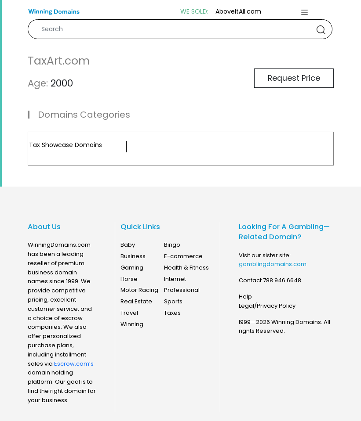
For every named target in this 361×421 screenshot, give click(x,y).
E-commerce (183, 256)
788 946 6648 (282, 280)
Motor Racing (139, 290)
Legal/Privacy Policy (267, 306)
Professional (182, 290)
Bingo (172, 245)
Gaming (131, 267)
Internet (175, 279)
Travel (129, 313)
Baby (127, 245)
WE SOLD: (194, 11)
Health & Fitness (186, 267)
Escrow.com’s (74, 364)
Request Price (294, 78)
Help (245, 296)
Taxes (172, 313)
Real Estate (136, 301)
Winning (131, 324)
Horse (129, 279)
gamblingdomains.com (272, 264)
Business (133, 256)
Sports (173, 301)
